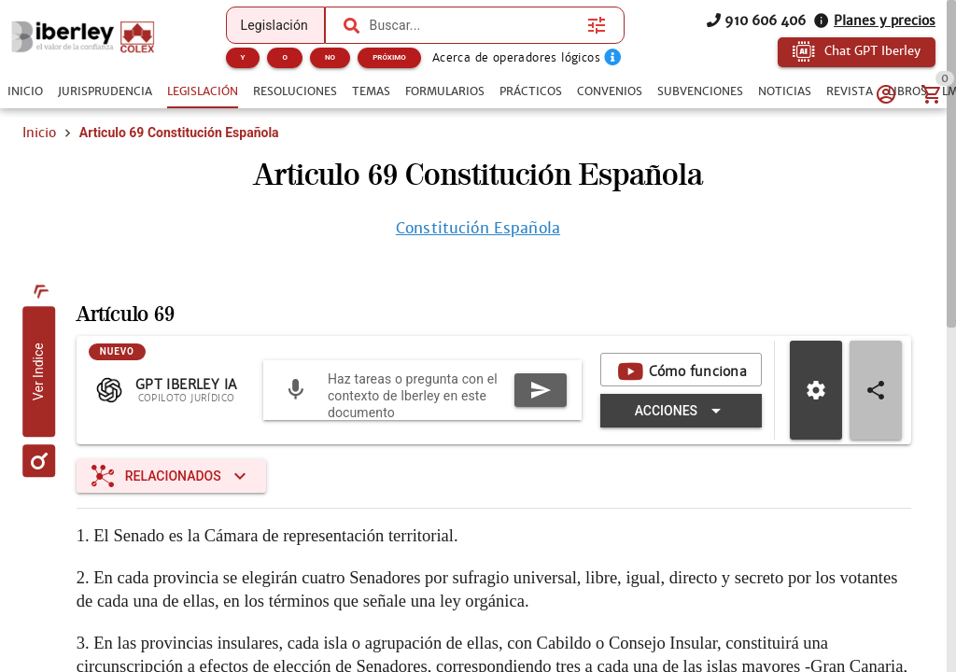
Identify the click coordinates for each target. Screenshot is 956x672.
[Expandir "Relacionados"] (171, 476)
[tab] (25, 91)
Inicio (39, 132)
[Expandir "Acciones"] (681, 410)
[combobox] (474, 25)
